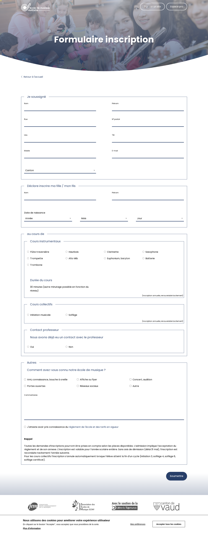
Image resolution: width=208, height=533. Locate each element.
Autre (136, 386)
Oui (32, 347)
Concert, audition (142, 379)
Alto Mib (73, 258)
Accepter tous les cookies (168, 524)
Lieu (25, 135)
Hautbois (74, 252)
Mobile (27, 150)
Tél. (113, 135)
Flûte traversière (39, 252)
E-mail (115, 150)
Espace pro (176, 6)
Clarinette (113, 252)
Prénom (115, 103)
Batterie (150, 258)
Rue (25, 119)
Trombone (36, 265)
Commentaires (31, 395)
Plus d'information (32, 528)
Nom (26, 103)
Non (71, 347)
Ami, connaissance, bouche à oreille (47, 379)
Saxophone (151, 252)
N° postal (116, 119)
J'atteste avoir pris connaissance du (73, 427)
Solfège (73, 315)
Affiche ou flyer (88, 379)
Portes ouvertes (36, 386)
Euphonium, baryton (118, 258)
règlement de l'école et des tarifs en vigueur (94, 427)
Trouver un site (152, 6)
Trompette (36, 258)
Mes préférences (137, 524)
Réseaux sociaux (89, 386)
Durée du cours (41, 280)
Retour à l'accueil (32, 76)
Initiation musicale (40, 315)
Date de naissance (34, 212)
